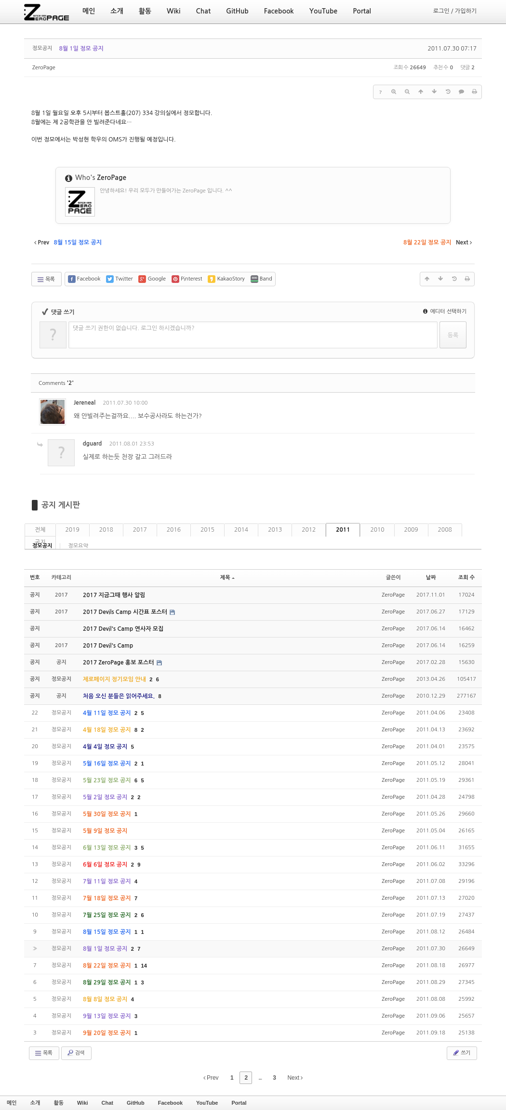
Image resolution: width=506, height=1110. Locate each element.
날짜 (431, 577)
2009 (411, 530)
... (260, 1077)
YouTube (207, 1103)
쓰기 (461, 1053)
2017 (140, 530)
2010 (377, 530)
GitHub (136, 1103)
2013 (275, 530)
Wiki (82, 1103)
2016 (174, 530)
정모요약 (78, 546)
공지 (40, 542)
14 (144, 966)
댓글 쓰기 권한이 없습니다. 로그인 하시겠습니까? (134, 328)
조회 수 (466, 577)
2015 (207, 530)
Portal (238, 1103)
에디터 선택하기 (444, 311)
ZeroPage (43, 67)
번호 (35, 577)
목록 (45, 279)
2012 (309, 530)
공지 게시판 (60, 505)
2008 (445, 530)
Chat (107, 1103)
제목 (227, 577)
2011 (343, 530)
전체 (40, 530)
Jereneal (84, 403)
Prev (211, 1077)
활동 (58, 1103)
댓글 (460, 404)
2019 (73, 530)
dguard (92, 444)
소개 (35, 1103)
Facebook (170, 1103)
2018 (106, 530)
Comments (56, 383)
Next (295, 1077)
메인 (12, 1103)
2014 (241, 530)
